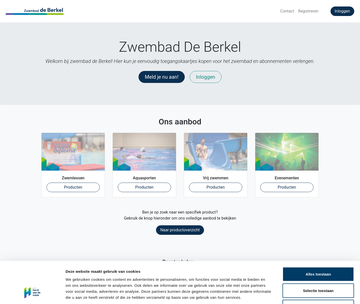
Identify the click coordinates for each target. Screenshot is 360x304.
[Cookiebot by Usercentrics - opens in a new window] (32, 294)
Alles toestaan (318, 238)
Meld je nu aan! (161, 77)
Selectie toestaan (318, 255)
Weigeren (318, 271)
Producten (82, 187)
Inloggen (342, 11)
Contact (287, 11)
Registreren (308, 11)
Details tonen (270, 294)
